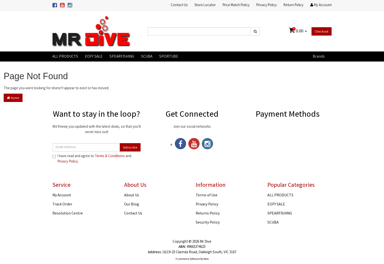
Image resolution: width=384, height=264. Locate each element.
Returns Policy (208, 213)
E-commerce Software (188, 259)
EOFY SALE (94, 57)
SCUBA (146, 57)
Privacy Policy (266, 5)
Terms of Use (206, 195)
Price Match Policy (236, 5)
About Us (131, 195)
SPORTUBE (168, 57)
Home (13, 98)
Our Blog (131, 204)
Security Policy (208, 223)
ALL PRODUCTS (65, 57)
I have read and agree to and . (91, 159)
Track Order (62, 204)
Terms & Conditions (110, 156)
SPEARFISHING (121, 57)
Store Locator (205, 5)
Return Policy (293, 5)
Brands (318, 57)
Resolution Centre (67, 213)
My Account (61, 195)
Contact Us (179, 5)
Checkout (321, 31)
